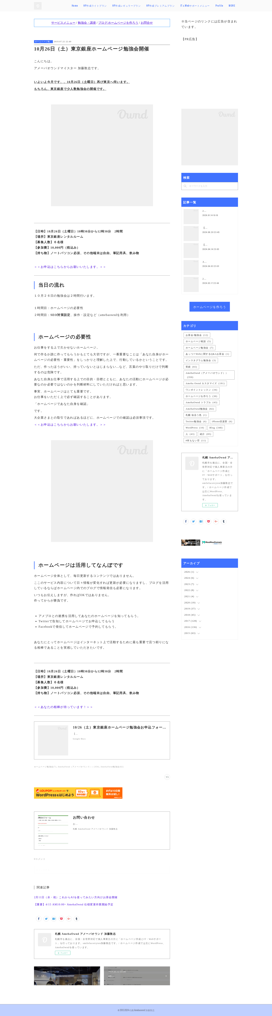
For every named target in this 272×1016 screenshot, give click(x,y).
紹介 (205, 434)
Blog (216, 427)
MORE (232, 5)
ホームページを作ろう (209, 306)
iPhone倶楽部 (222, 421)
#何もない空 (196, 440)
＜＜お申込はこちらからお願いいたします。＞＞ (70, 266)
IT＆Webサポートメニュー (208, 5)
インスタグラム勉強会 (201, 360)
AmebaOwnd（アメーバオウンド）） (207, 375)
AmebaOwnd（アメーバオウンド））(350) (78, 767)
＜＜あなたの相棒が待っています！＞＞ (63, 707)
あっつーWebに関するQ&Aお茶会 (207, 354)
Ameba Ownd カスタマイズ (205, 383)
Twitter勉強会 (196, 421)
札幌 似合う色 (196, 415)
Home (88, 5)
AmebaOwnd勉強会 (200, 409)
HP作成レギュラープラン (140, 5)
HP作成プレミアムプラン (174, 5)
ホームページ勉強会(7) (45, 767)
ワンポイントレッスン (201, 389)
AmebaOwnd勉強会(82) (112, 767)
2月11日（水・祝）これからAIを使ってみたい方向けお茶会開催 (76, 897)
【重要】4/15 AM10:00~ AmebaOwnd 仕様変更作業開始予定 (74, 904)
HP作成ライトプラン (108, 5)
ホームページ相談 (198, 341)
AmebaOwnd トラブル (201, 402)
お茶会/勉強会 (197, 335)
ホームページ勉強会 (43, 42)
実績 (191, 366)
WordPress (195, 427)
